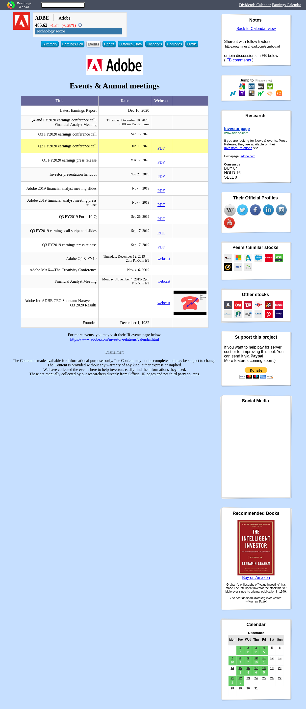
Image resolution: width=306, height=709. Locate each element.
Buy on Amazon (256, 577)
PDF (161, 148)
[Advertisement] (115, 415)
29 (240, 688)
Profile (192, 44)
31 (256, 688)
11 (264, 658)
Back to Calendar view (256, 29)
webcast (163, 258)
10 (256, 658)
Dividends (154, 44)
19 (272, 668)
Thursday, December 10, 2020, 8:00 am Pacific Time (128, 122)
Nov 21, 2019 (139, 174)
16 (248, 668)
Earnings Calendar (286, 5)
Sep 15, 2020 (140, 134)
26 (272, 678)
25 (264, 678)
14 (232, 668)
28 (232, 688)
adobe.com (248, 156)
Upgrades (174, 44)
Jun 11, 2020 (140, 146)
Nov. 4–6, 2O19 (138, 270)
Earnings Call (72, 44)
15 (240, 668)
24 (256, 678)
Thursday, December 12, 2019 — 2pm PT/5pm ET (126, 258)
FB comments (239, 60)
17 (256, 668)
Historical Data (130, 44)
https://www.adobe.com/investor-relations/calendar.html (114, 339)
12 (272, 658)
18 (264, 668)
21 (232, 678)
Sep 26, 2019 (140, 216)
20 (279, 668)
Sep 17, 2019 (140, 231)
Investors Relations (238, 148)
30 (248, 688)
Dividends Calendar (255, 5)
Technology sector (50, 31)
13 (279, 658)
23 (248, 678)
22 (240, 678)
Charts (109, 44)
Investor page (237, 129)
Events (93, 44)
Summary (49, 44)
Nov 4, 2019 (140, 188)
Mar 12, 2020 (139, 160)
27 (279, 678)
